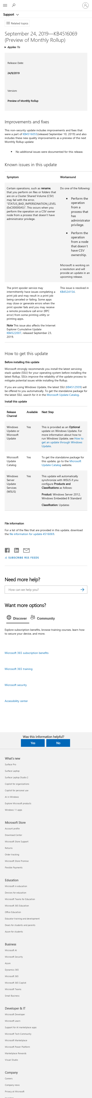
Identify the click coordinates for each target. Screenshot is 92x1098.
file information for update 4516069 (32, 534)
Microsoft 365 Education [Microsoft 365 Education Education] (17, 905)
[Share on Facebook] (7, 549)
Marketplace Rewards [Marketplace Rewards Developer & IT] (15, 1053)
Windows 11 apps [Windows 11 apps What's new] (13, 809)
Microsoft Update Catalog (63, 395)
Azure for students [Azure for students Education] (14, 931)
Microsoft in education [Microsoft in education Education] (16, 886)
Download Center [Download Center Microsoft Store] (13, 834)
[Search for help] (14, 5)
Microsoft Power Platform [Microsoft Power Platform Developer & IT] (17, 1046)
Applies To (13, 47)
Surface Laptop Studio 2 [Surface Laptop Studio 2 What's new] (16, 777)
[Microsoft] (46, 3)
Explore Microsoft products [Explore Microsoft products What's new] (18, 803)
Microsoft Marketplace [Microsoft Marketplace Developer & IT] (16, 1040)
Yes (33, 743)
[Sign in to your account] (85, 5)
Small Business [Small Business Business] (12, 995)
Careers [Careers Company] (9, 1078)
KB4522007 (14, 333)
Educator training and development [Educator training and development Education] (22, 918)
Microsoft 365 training (18, 669)
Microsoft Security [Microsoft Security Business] (14, 956)
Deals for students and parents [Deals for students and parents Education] (20, 925)
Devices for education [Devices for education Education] (15, 892)
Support (9, 14)
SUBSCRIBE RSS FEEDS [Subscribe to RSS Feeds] (23, 557)
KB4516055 (30, 134)
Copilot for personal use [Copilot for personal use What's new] (16, 790)
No (58, 743)
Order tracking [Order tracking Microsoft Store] (12, 854)
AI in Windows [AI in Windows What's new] (12, 796)
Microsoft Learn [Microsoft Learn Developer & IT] (12, 1020)
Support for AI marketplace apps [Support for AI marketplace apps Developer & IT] (21, 1027)
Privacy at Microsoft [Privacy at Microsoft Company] (14, 1091)
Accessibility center (16, 701)
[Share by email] (24, 549)
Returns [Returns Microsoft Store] (9, 847)
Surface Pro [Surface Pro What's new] (10, 764)
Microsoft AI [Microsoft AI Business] (11, 950)
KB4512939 (73, 387)
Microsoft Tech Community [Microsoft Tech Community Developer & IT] (18, 1033)
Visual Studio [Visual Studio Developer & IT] (11, 1059)
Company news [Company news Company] (12, 1084)
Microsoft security (16, 685)
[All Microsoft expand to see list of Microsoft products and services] (5, 5)
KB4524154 (67, 292)
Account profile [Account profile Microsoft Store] (12, 828)
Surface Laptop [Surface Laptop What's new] (12, 770)
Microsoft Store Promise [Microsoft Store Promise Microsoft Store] (17, 860)
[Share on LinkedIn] (14, 549)
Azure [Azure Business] (8, 963)
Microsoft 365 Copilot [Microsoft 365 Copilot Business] (15, 982)
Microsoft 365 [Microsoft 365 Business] (11, 976)
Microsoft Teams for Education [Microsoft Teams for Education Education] (20, 899)
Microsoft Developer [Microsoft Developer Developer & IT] (15, 1014)
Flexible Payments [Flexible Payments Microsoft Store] (14, 867)
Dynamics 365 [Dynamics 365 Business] (12, 969)
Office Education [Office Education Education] (13, 912)
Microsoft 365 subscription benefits (27, 653)
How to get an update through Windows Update (62, 442)
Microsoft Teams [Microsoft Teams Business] (13, 989)
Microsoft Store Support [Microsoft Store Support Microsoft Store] (16, 841)
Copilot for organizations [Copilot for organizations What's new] (17, 783)
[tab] (17, 618)
